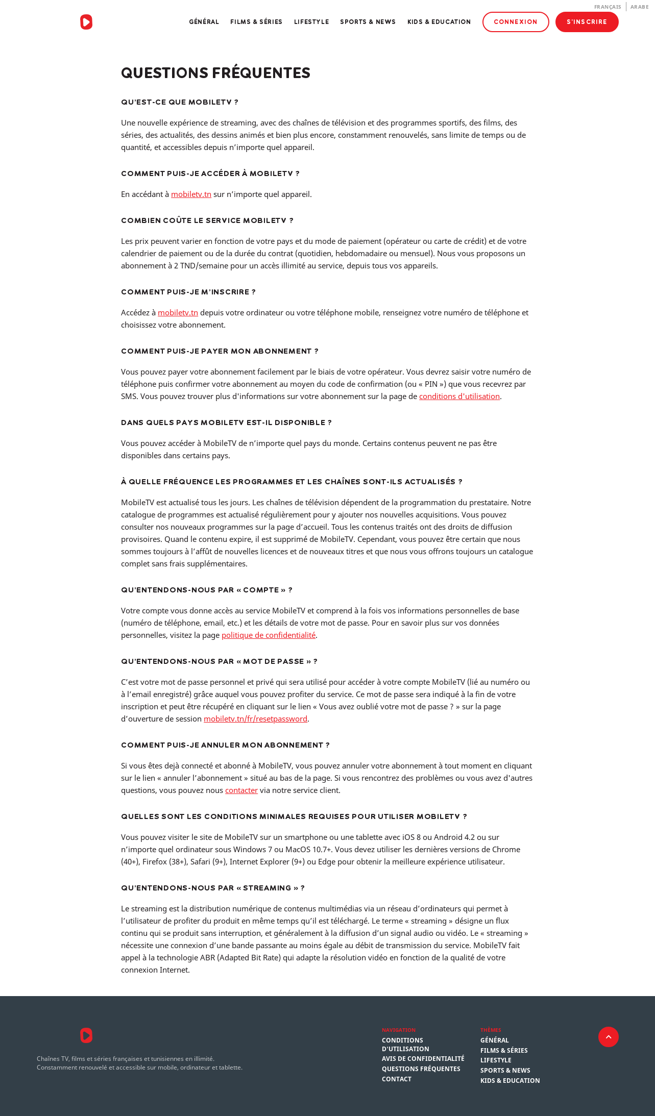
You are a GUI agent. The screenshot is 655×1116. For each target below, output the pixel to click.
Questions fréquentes (421, 1069)
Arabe (639, 6)
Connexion (516, 22)
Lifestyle (311, 22)
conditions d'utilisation (459, 396)
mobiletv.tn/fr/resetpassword (255, 718)
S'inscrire (587, 22)
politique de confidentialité (269, 635)
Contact (396, 1079)
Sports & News (368, 22)
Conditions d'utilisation (405, 1044)
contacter (241, 790)
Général (204, 22)
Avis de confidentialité (423, 1059)
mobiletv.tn (191, 194)
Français (608, 6)
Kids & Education (439, 22)
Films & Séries (256, 22)
